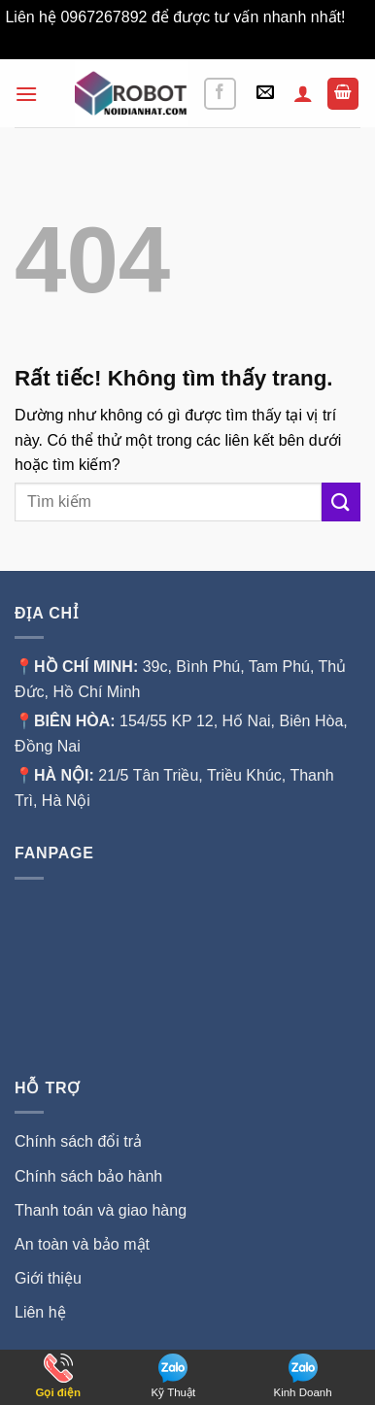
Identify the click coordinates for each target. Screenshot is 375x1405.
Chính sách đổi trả (78, 1141)
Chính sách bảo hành (88, 1176)
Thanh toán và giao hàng (101, 1210)
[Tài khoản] (303, 93)
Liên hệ (40, 1312)
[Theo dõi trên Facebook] (220, 94)
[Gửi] (341, 501)
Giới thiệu (50, 1278)
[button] (26, 93)
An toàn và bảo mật (82, 1244)
